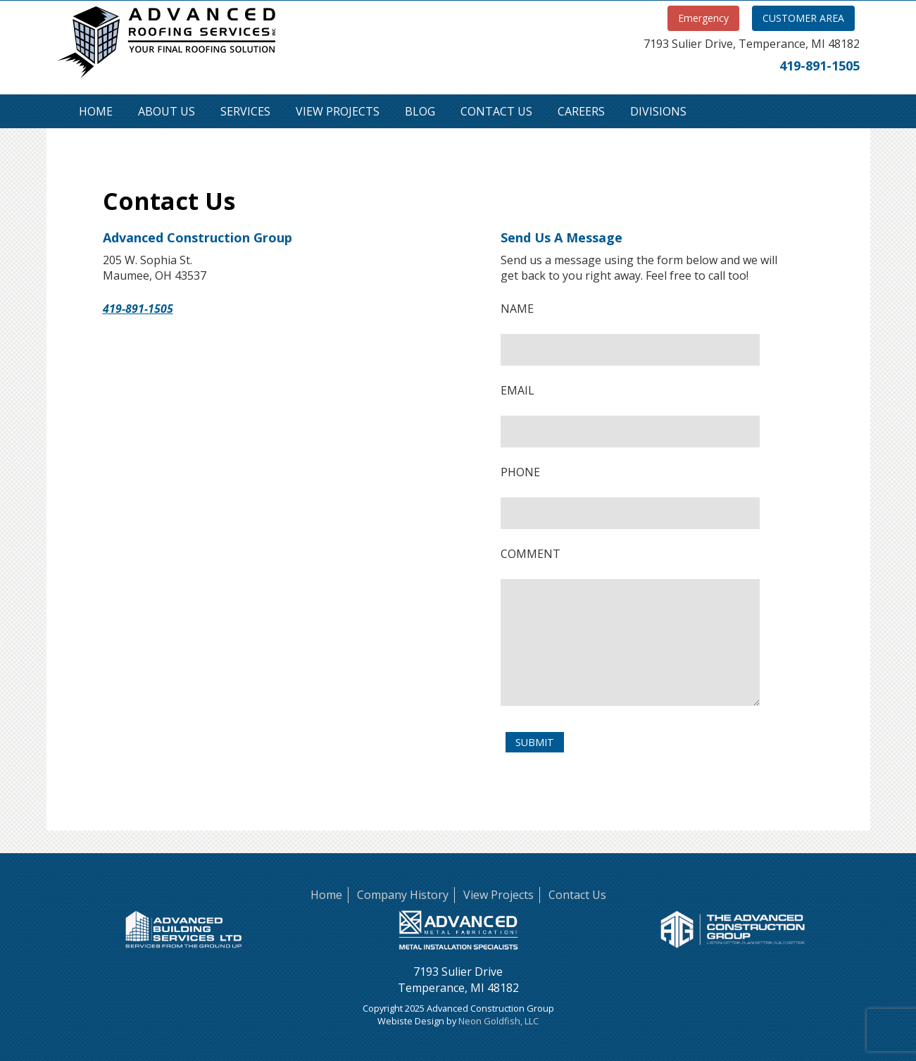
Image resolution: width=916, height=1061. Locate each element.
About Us (166, 111)
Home (96, 111)
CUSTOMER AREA (803, 18)
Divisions (658, 111)
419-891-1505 (819, 65)
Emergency (703, 18)
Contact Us (496, 111)
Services (245, 111)
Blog (420, 111)
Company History (402, 894)
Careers (581, 111)
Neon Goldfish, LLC (498, 1021)
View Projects (337, 111)
